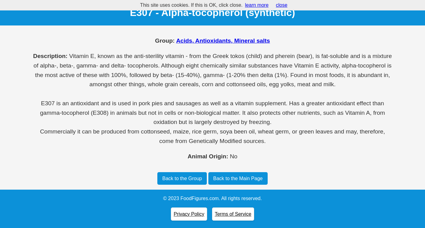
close (281, 5)
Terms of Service (233, 214)
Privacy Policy (189, 214)
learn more (256, 5)
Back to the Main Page (238, 178)
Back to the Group (182, 178)
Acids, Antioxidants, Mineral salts (223, 40)
